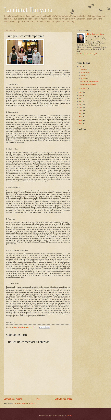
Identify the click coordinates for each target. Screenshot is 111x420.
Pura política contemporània (89, 81)
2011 (81, 123)
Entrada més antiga (63, 399)
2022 (81, 66)
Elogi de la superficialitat (88, 84)
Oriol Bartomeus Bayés (96, 34)
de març (83, 78)
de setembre (85, 72)
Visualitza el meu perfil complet (87, 54)
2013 (81, 117)
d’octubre (84, 69)
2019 (81, 98)
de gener (84, 88)
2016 (81, 107)
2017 (81, 104)
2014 (81, 114)
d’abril (83, 75)
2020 (81, 95)
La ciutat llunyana (28, 9)
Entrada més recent (13, 399)
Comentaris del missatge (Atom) (24, 403)
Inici (38, 399)
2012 (81, 120)
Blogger (69, 415)
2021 (81, 92)
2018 (81, 101)
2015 (81, 111)
